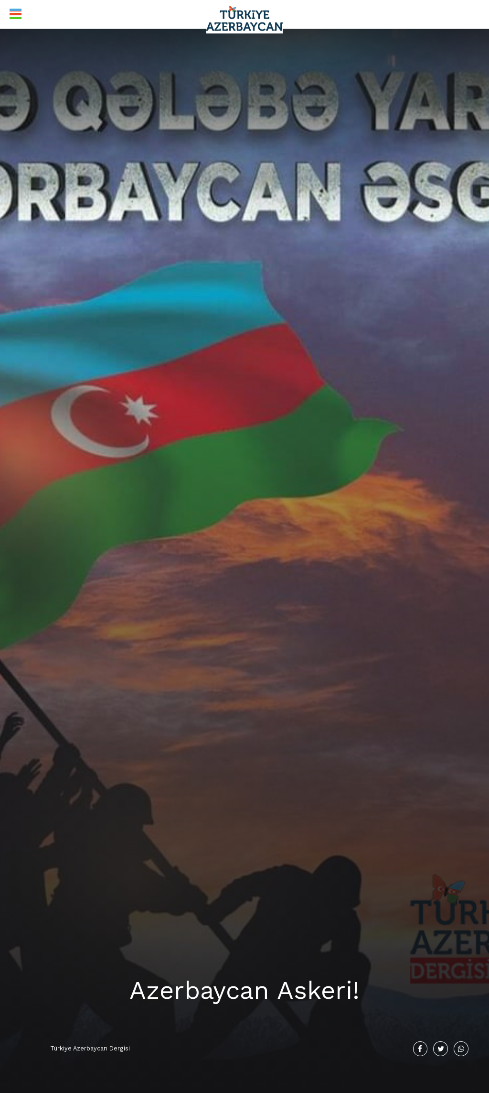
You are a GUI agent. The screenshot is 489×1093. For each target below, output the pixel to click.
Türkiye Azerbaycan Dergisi (90, 1048)
